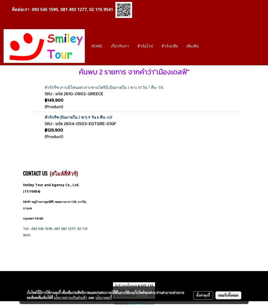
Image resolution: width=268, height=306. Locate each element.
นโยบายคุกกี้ (103, 297)
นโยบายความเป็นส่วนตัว (70, 297)
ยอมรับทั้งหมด (228, 295)
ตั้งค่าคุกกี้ (203, 295)
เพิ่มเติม (192, 46)
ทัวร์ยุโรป (145, 46)
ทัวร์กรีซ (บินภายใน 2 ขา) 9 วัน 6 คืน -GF (79, 117)
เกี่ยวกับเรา (120, 46)
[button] (207, 46)
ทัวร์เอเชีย (169, 46)
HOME (96, 46)
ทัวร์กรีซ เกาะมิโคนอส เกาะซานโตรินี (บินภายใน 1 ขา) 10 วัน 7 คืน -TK (104, 87)
